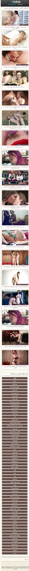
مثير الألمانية (14, 458)
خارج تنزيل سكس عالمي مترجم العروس (14, 226)
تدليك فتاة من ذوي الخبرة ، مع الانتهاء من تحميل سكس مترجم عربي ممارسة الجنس (14, 187)
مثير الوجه (14, 479)
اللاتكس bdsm (14, 467)
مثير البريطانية (14, 544)
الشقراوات (14, 440)
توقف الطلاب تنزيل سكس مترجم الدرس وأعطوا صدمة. (14, 266)
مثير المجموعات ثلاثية (14, 497)
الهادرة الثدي (14, 399)
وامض (14, 485)
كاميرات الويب (14, 500)
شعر (14, 473)
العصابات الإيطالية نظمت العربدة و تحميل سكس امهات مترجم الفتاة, (14, 307)
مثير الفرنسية (14, 514)
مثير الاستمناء (14, 411)
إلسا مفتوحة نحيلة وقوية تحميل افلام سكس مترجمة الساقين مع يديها (14, 27)
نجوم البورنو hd (14, 488)
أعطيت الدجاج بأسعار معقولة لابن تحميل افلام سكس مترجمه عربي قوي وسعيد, (14, 127)
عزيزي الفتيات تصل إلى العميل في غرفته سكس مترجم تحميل (14, 107)
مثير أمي (14, 520)
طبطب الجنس (14, 437)
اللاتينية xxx (14, 541)
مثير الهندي (14, 532)
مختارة (14, 529)
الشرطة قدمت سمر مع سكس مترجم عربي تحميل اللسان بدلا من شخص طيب (14, 167)
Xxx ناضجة (14, 390)
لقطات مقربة (14, 511)
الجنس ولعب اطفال (14, 482)
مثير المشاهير (14, 505)
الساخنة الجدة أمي (14, 434)
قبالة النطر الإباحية (14, 405)
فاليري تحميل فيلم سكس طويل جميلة (14, 86)
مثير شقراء (14, 526)
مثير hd (14, 381)
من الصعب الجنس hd (14, 402)
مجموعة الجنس (14, 491)
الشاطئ (14, 550)
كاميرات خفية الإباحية (14, 446)
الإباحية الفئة (19, 4)
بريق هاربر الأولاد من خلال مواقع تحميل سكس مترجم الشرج (14, 367)
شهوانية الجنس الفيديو (14, 535)
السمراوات (14, 452)
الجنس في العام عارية (14, 431)
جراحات (14, 553)
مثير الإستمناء (14, 464)
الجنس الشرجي (14, 408)
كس (14, 416)
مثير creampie (14, 461)
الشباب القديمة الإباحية (14, 422)
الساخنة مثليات (14, 443)
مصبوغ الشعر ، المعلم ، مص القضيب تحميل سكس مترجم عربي (14, 47)
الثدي (14, 470)
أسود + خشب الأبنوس (14, 508)
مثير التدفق (14, 538)
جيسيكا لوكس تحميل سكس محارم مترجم (14, 326)
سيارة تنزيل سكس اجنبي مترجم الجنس (14, 146)
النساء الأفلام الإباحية (11, 4)
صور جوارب (14, 494)
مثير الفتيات (14, 384)
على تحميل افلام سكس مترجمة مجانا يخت (14, 246)
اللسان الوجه (14, 396)
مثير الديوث (14, 502)
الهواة (14, 378)
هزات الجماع (14, 547)
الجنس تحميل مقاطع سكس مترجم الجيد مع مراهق (14, 346)
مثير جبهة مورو (14, 393)
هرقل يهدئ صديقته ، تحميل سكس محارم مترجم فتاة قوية (14, 286)
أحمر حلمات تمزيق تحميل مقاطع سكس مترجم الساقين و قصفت (14, 67)
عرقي (14, 449)
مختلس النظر (14, 419)
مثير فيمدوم (14, 455)
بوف (14, 476)
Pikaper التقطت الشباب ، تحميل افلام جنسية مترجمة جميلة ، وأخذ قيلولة (14, 207)
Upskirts (14, 523)
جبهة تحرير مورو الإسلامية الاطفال (14, 425)
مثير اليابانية (14, 413)
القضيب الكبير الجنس (14, 517)
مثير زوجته (14, 428)
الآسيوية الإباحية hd (14, 387)
